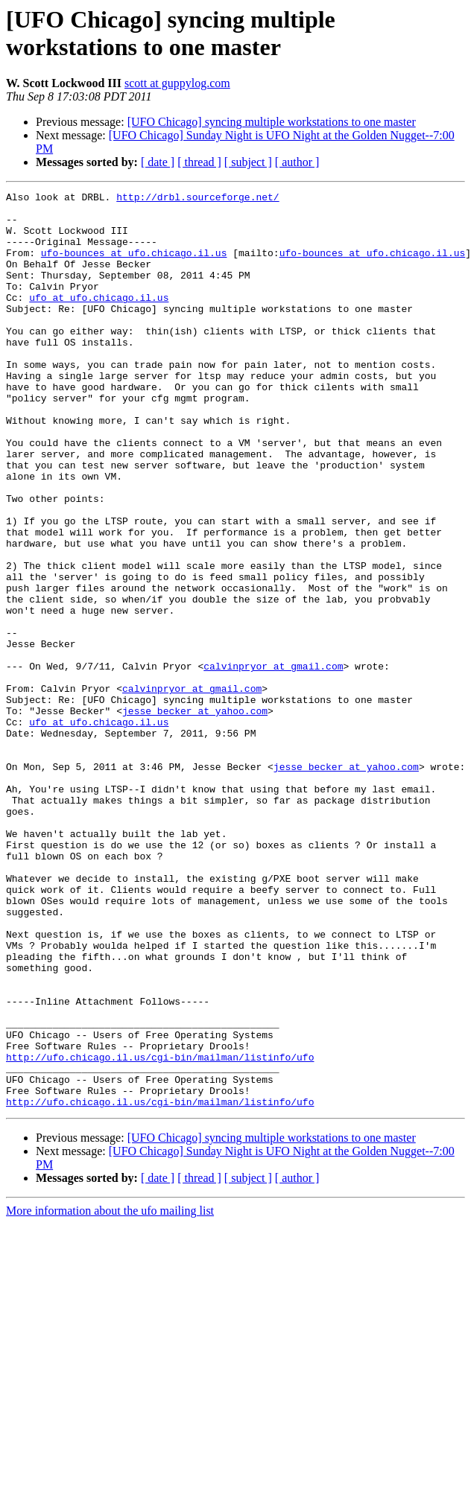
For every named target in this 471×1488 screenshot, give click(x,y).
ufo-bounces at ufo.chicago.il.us (134, 266)
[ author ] (297, 162)
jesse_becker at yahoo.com (195, 815)
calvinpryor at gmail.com (273, 762)
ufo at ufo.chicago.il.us (98, 319)
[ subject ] (248, 162)
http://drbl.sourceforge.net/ (197, 199)
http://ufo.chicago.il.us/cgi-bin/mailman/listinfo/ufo (160, 1231)
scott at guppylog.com (177, 83)
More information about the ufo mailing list (110, 1393)
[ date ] (157, 162)
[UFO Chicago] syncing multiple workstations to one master (271, 121)
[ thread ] (199, 162)
